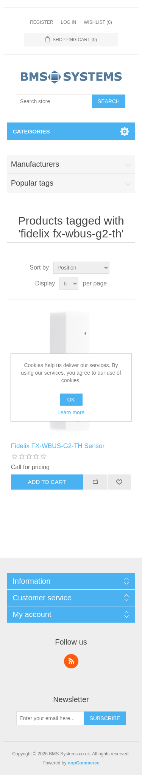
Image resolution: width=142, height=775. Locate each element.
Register (41, 22)
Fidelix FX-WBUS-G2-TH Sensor (58, 446)
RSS (71, 661)
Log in (68, 22)
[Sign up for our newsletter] (50, 718)
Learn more (71, 412)
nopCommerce (84, 763)
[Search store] (54, 101)
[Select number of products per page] (68, 283)
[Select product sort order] (81, 268)
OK (71, 400)
